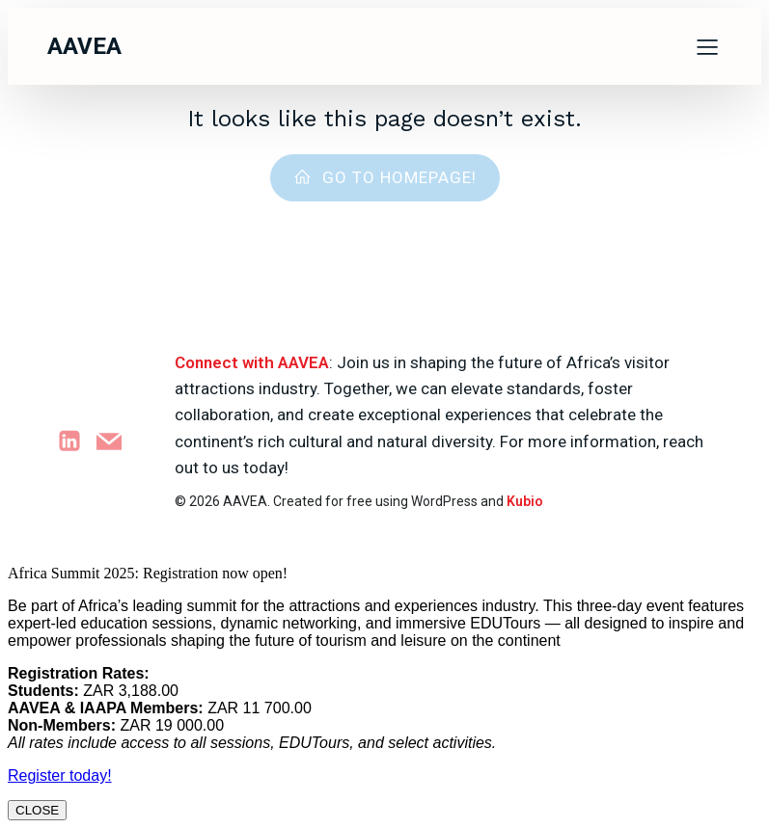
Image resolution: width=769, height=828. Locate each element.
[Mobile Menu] (708, 46)
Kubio (525, 501)
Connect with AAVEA (252, 362)
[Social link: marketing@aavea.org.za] (116, 441)
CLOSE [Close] (37, 810)
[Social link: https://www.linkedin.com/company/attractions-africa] (76, 441)
